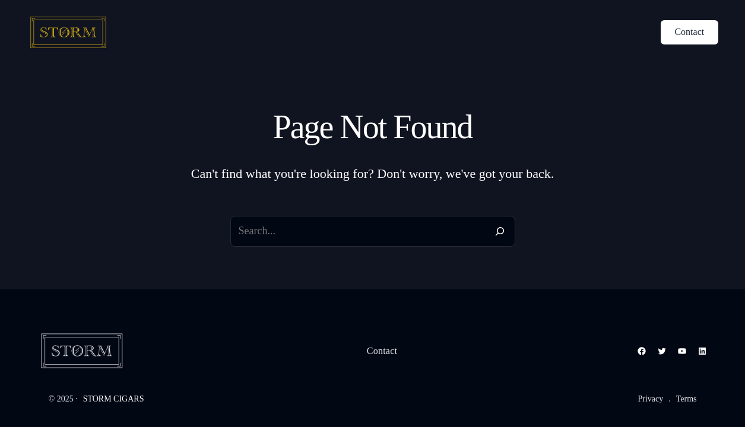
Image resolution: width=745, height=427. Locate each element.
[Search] (499, 231)
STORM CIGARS (113, 398)
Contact (689, 32)
